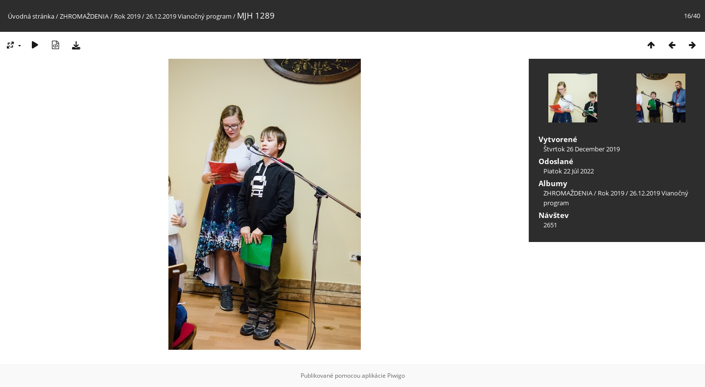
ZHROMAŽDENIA (84, 16)
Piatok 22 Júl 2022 (568, 171)
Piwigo (396, 375)
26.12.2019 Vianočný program (189, 16)
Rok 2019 (127, 16)
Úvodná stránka (31, 16)
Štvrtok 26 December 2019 (581, 149)
